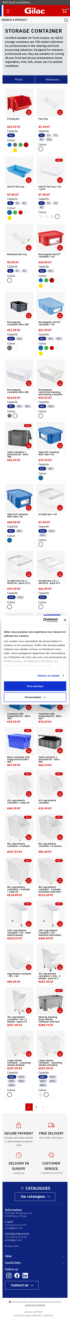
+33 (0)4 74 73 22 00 (16, 1237)
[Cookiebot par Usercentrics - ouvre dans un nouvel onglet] (44, 620)
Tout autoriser (35, 686)
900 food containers (16, 4)
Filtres (19, 79)
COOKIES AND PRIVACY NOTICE (33, 1315)
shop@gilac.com (13, 1228)
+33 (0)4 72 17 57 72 (16, 1225)
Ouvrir (29, 112)
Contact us (19, 1285)
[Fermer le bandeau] (65, 620)
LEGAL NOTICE (33, 1311)
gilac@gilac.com (13, 1240)
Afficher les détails (48, 675)
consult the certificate (35, 1305)
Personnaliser (35, 697)
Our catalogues (33, 1196)
